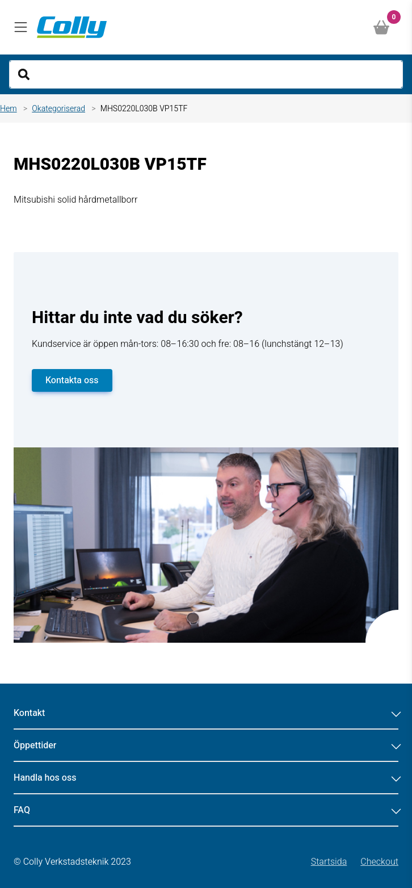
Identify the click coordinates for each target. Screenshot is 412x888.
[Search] (206, 74)
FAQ (206, 810)
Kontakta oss (72, 380)
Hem (8, 109)
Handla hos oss (206, 778)
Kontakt (206, 713)
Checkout (379, 862)
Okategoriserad (58, 109)
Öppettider (206, 745)
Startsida (329, 862)
